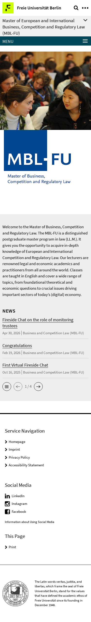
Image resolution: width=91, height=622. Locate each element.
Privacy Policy (19, 457)
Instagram (19, 503)
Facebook (19, 511)
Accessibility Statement (26, 465)
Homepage (17, 441)
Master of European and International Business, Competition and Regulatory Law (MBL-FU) (43, 27)
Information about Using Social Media (29, 522)
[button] (6, 386)
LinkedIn (18, 496)
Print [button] (12, 547)
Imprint (14, 449)
